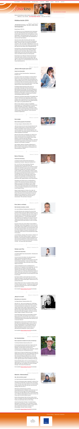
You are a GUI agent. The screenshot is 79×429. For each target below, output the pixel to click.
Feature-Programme (26, 1)
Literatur (42, 1)
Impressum (62, 414)
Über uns (57, 1)
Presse (52, 1)
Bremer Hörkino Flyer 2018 (26, 288)
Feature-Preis (35, 1)
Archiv (47, 1)
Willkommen (17, 1)
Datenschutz (57, 414)
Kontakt (62, 1)
